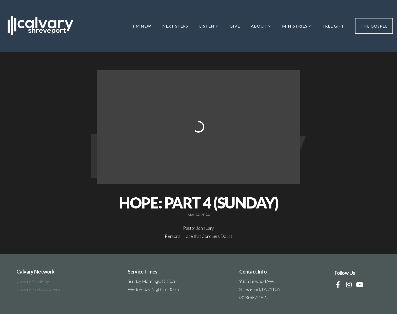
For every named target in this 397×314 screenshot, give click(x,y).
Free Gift (333, 26)
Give (235, 26)
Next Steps (175, 26)
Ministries (296, 26)
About (261, 26)
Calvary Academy (33, 281)
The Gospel (374, 26)
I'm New (142, 26)
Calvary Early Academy (38, 289)
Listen (209, 26)
